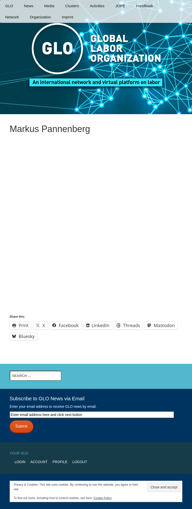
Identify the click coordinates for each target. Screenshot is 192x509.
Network (12, 17)
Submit (21, 426)
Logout (79, 462)
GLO (9, 6)
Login (20, 462)
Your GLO (19, 453)
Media (49, 6)
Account (38, 462)
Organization (40, 17)
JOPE (120, 6)
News (29, 6)
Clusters (72, 6)
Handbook (144, 6)
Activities (97, 6)
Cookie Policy (103, 498)
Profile (59, 462)
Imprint (67, 17)
